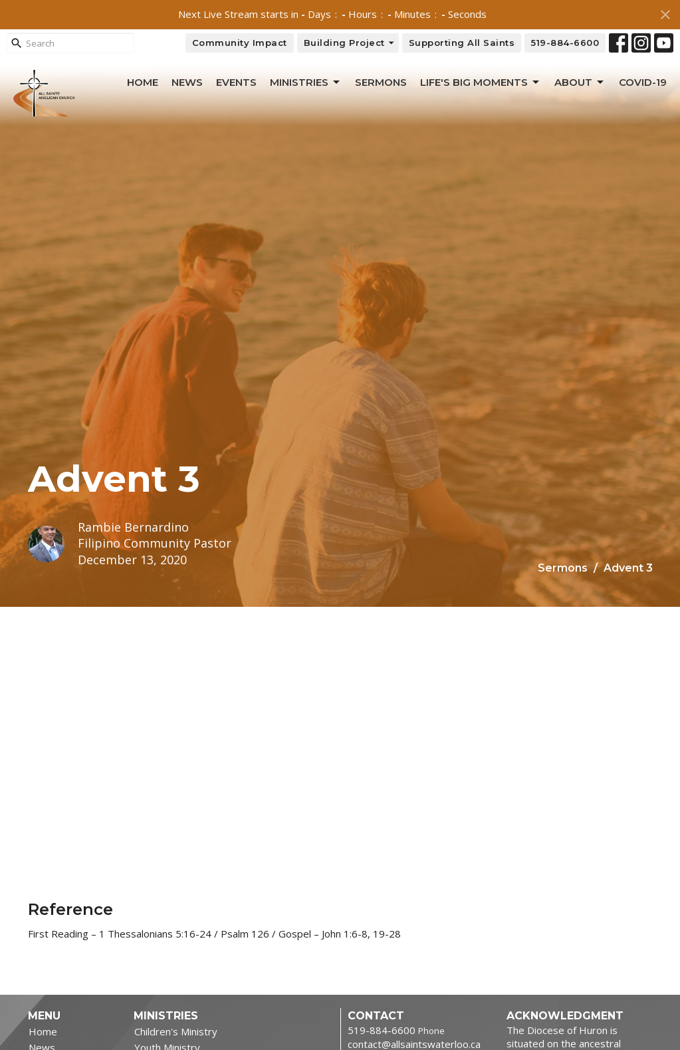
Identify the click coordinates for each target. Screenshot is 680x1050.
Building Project (350, 43)
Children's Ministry (175, 1031)
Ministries (306, 82)
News (187, 82)
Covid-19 (643, 82)
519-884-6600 (565, 42)
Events (236, 82)
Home (142, 82)
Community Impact (239, 42)
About (580, 82)
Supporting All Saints (462, 42)
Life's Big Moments (480, 82)
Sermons (381, 82)
